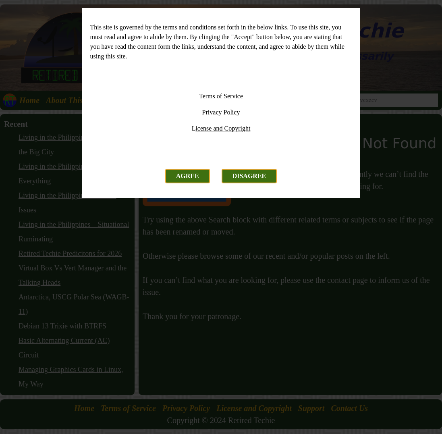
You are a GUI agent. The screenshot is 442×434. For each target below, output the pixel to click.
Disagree (249, 175)
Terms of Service (221, 96)
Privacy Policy (221, 112)
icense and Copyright (222, 128)
